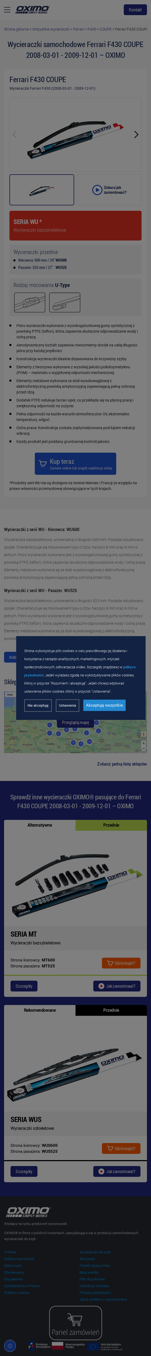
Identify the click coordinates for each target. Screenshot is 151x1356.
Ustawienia (67, 705)
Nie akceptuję (38, 705)
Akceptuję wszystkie (104, 705)
